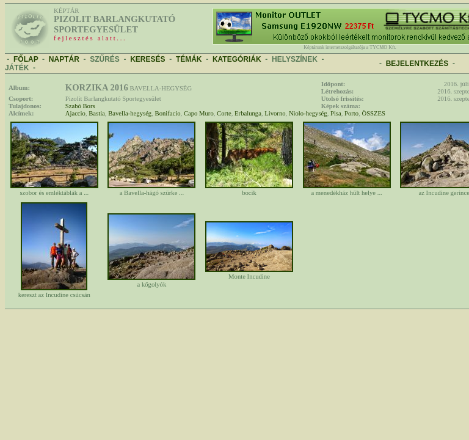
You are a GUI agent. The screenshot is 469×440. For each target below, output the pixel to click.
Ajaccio (75, 113)
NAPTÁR (64, 59)
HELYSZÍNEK (295, 59)
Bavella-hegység (129, 113)
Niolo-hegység (308, 113)
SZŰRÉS (105, 59)
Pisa (335, 113)
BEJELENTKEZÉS (417, 63)
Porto (351, 113)
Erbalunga (247, 113)
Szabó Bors (80, 106)
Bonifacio (168, 113)
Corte (224, 113)
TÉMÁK (189, 59)
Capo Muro (199, 113)
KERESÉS (147, 59)
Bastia (97, 113)
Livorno (274, 113)
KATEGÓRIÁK (237, 59)
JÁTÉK (17, 68)
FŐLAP (25, 59)
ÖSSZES (373, 113)
